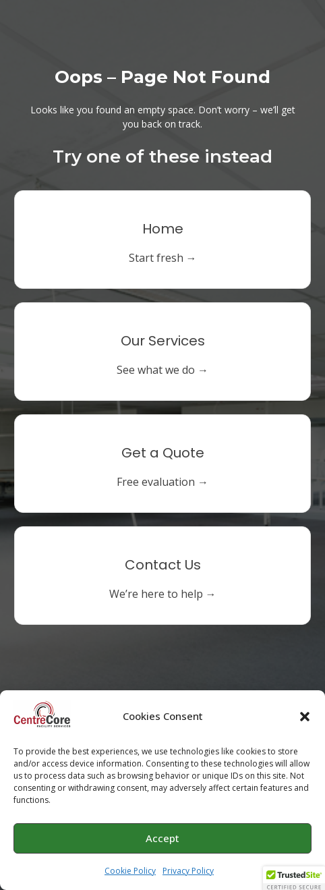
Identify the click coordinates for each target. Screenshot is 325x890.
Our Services (163, 340)
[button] (305, 720)
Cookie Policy (130, 875)
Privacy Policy (188, 875)
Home (162, 228)
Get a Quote (162, 452)
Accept (162, 843)
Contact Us (163, 564)
